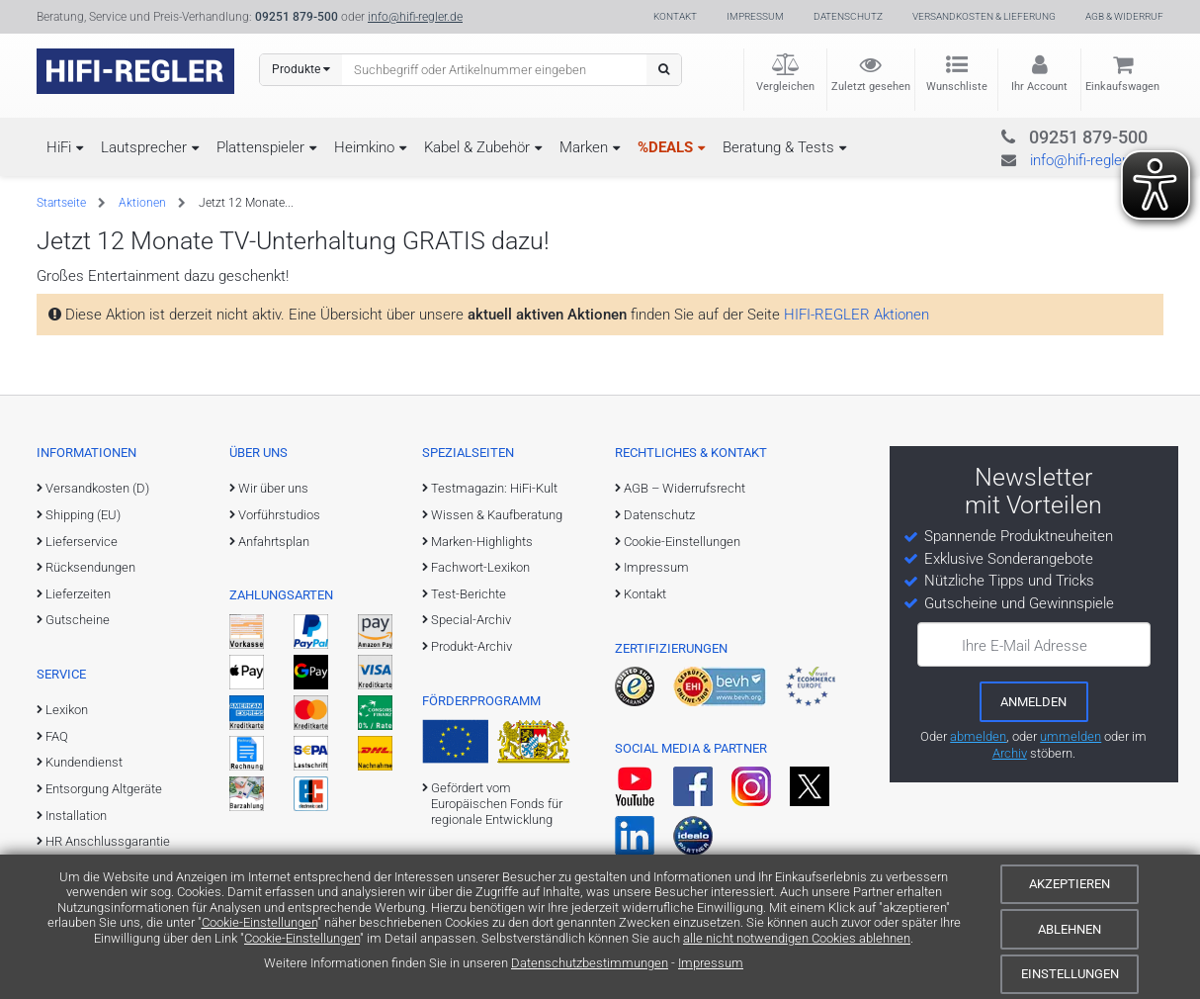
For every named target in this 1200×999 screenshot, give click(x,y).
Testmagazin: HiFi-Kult (494, 488)
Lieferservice (81, 541)
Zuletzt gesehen (870, 86)
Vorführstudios (279, 514)
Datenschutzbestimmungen (589, 962)
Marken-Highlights (482, 541)
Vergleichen (785, 86)
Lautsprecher (144, 147)
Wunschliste (956, 86)
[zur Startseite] (135, 71)
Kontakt (675, 16)
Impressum (710, 962)
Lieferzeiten (78, 594)
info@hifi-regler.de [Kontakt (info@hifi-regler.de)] (415, 17)
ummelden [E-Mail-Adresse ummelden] (1070, 736)
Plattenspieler (260, 147)
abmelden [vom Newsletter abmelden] (978, 736)
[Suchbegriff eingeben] (494, 69)
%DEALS (665, 147)
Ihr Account (1039, 86)
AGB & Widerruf (1124, 16)
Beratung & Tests (778, 147)
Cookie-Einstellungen (259, 922)
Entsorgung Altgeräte (103, 788)
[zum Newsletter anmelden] (1034, 701)
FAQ (56, 736)
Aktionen (142, 203)
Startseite (61, 203)
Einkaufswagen (1122, 86)
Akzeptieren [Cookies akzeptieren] (1069, 883)
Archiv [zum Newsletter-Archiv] (1009, 753)
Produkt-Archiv (471, 646)
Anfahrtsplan (273, 541)
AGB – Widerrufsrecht (684, 488)
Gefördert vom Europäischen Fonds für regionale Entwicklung (496, 804)
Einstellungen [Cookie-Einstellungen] (1070, 973)
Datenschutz (848, 16)
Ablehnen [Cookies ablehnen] (1069, 929)
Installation (76, 815)
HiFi (58, 147)
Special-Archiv (471, 619)
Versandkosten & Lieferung (984, 16)
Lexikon (66, 709)
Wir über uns (273, 488)
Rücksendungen (90, 567)
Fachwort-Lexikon (480, 567)
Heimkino (364, 147)
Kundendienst (84, 762)
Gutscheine (77, 619)
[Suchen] (663, 69)
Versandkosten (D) (97, 488)
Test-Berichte (468, 594)
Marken (583, 147)
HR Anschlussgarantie (107, 841)
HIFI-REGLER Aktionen (856, 314)
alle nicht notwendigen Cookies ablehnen (796, 938)
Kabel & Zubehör (477, 147)
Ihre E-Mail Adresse (1024, 646)
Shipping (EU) (83, 514)
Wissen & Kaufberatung (496, 514)
